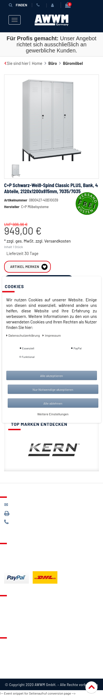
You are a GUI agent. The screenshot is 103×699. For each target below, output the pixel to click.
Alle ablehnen (52, 403)
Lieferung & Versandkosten (29, 553)
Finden (18, 4)
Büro (52, 63)
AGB (8, 661)
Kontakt (11, 605)
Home (37, 63)
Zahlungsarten (17, 559)
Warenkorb (14, 618)
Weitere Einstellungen (53, 414)
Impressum (14, 675)
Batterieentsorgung (22, 566)
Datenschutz (15, 654)
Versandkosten (57, 249)
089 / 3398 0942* (25, 516)
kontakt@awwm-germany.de (34, 507)
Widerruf (12, 668)
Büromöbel (73, 63)
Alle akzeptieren (51, 375)
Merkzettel (14, 612)
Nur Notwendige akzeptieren (53, 389)
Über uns (12, 647)
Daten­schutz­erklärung (23, 335)
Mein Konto (14, 625)
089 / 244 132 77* (25, 525)
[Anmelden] (53, 5)
